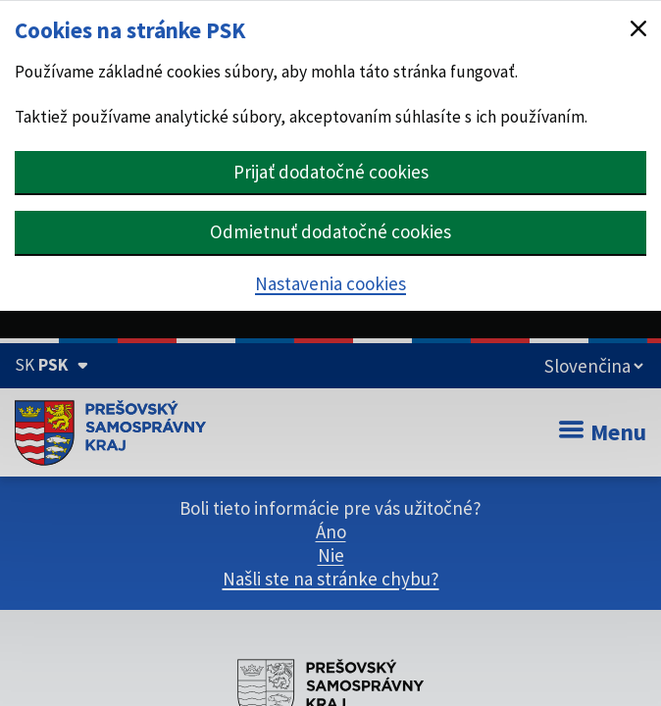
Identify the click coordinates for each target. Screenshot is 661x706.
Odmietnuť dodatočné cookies (330, 231)
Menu (602, 432)
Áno (331, 531)
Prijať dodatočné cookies (331, 171)
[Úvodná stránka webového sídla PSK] (110, 432)
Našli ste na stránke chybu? (331, 578)
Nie (331, 555)
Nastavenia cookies (330, 283)
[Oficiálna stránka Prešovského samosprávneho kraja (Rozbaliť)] (51, 365)
